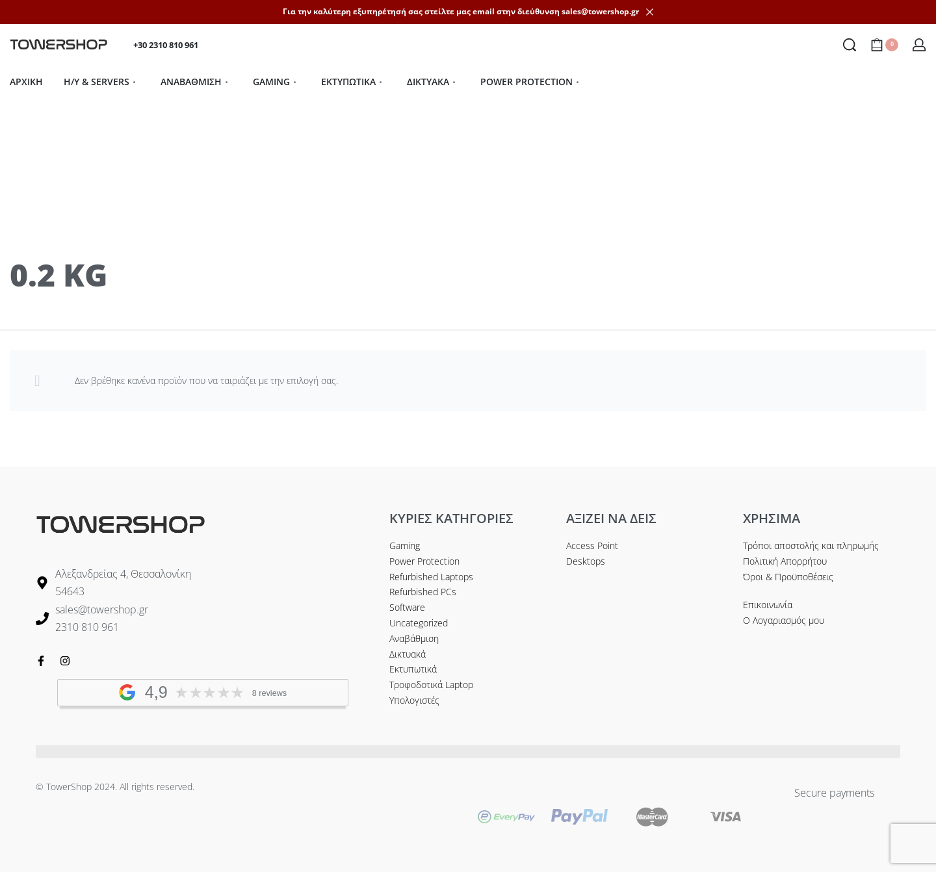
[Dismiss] (649, 12)
